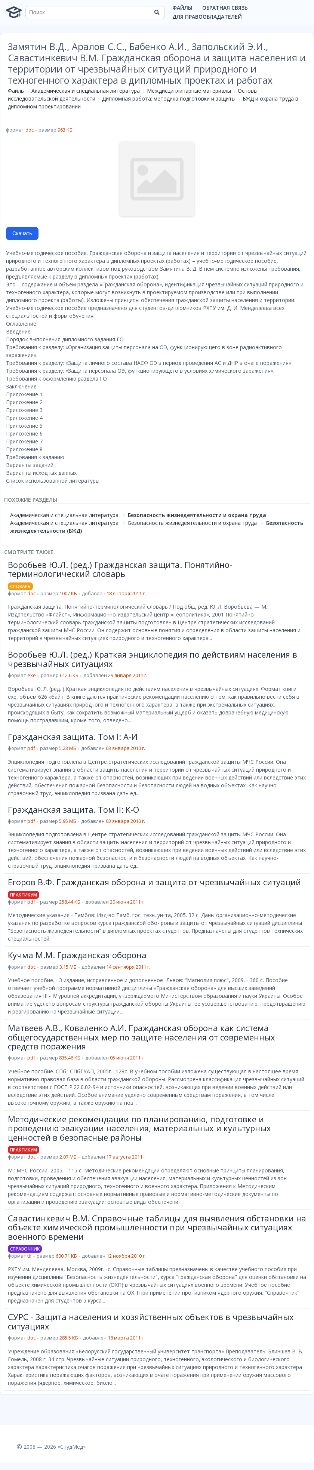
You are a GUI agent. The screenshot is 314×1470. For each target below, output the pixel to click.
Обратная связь (225, 7)
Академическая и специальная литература (85, 90)
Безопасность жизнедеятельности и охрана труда (197, 515)
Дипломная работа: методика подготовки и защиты (169, 98)
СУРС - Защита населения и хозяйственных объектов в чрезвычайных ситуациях (151, 1321)
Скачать (22, 233)
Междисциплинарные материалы (189, 90)
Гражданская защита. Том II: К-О (73, 809)
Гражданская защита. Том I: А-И (73, 736)
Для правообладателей (207, 16)
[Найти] (156, 12)
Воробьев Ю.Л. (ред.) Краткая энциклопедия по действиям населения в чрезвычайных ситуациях (152, 659)
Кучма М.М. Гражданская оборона (77, 954)
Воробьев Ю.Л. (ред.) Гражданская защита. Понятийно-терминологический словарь (120, 569)
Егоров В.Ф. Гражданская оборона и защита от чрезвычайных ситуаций (154, 882)
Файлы (182, 7)
